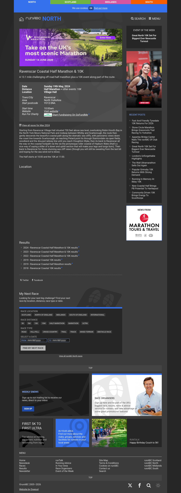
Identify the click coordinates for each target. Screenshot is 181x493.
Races (22, 465)
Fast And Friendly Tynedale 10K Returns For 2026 (145, 122)
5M (29, 323)
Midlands (110, 2)
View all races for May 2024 (36, 125)
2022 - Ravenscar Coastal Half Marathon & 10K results (50, 256)
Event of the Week (65, 471)
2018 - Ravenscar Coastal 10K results (42, 268)
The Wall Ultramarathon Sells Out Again (144, 164)
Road (24, 332)
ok (91, 8)
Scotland (70, 2)
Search (102, 471)
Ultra (85, 323)
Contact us (104, 468)
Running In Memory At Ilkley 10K (143, 180)
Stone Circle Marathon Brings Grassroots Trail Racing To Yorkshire (143, 130)
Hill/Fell (34, 332)
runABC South (151, 468)
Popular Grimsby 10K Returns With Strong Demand (142, 172)
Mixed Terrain (86, 332)
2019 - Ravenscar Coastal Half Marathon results (47, 264)
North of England (43, 315)
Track (73, 332)
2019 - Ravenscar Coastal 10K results (42, 260)
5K (23, 323)
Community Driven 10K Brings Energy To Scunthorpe (143, 195)
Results (23, 468)
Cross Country (50, 332)
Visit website (51, 111)
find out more (100, 8)
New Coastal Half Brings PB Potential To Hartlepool (145, 187)
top (90, 368)
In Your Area (62, 465)
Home (22, 460)
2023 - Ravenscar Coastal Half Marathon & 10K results (50, 251)
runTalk (59, 460)
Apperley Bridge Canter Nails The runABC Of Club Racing (144, 140)
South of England (78, 315)
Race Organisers (64, 468)
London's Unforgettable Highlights (143, 157)
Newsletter (24, 471)
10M (44, 323)
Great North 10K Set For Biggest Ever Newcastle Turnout (144, 149)
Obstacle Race (104, 332)
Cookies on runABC (108, 465)
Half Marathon (57, 323)
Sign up (28, 409)
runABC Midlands (153, 465)
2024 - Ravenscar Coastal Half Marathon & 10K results (50, 247)
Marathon (73, 323)
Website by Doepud (29, 489)
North (32, 2)
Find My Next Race (33, 348)
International (97, 315)
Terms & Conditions (109, 463)
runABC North (151, 463)
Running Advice (63, 463)
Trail (63, 332)
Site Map (103, 460)
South (149, 2)
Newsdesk (24, 463)
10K (36, 323)
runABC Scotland (152, 460)
